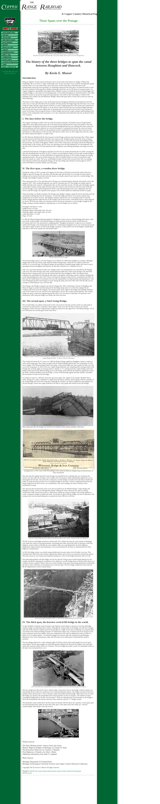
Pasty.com (28, 773)
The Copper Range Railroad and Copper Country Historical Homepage (58, 771)
